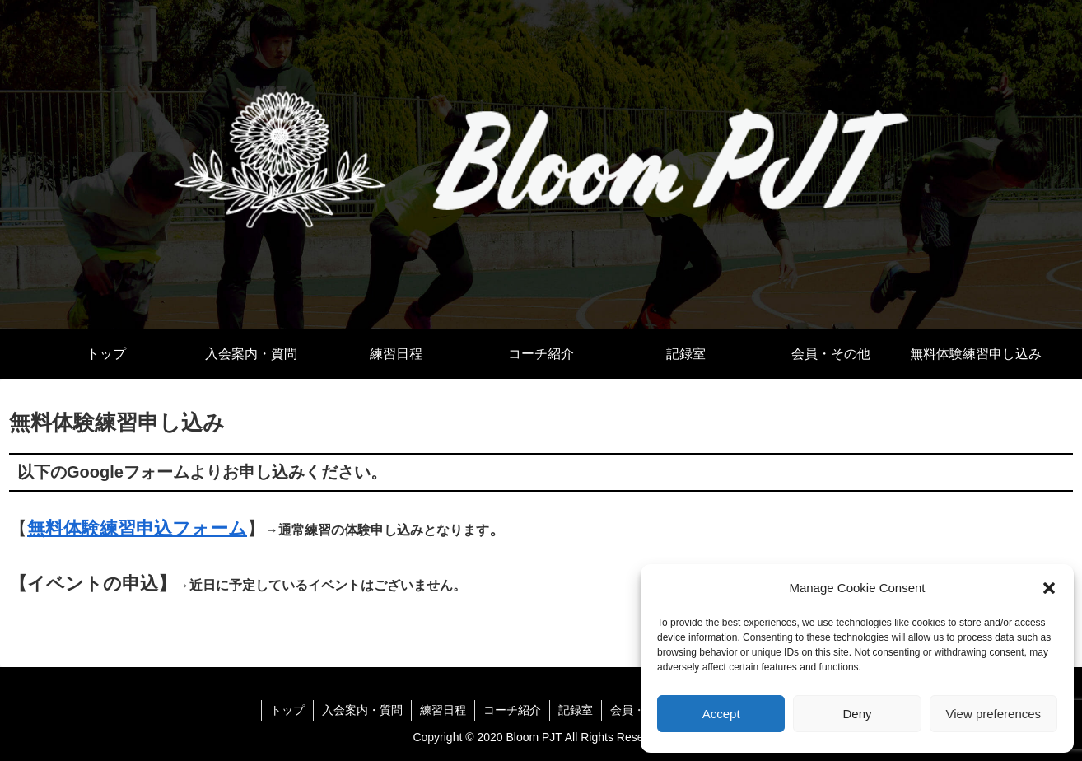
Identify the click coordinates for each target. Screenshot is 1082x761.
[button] (1049, 588)
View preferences (994, 714)
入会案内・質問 (362, 710)
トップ (287, 710)
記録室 (575, 710)
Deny (856, 714)
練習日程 (443, 710)
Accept (721, 714)
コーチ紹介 (512, 710)
